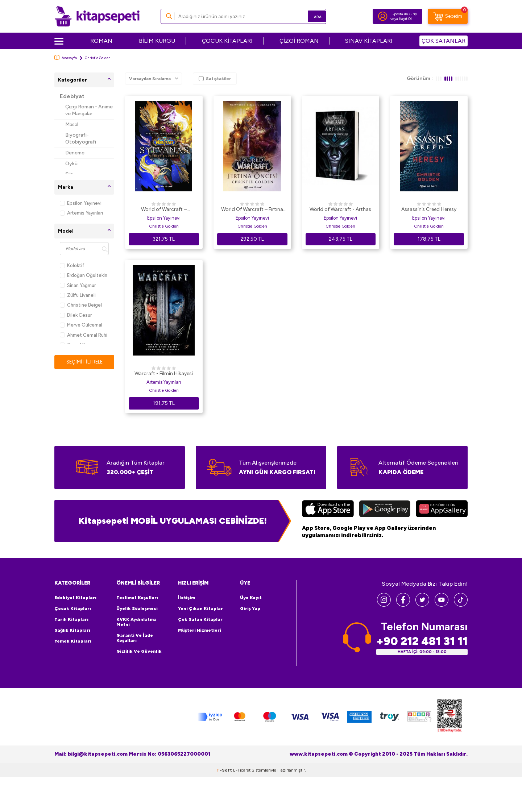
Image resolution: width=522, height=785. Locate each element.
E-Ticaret (241, 769)
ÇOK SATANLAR (443, 40)
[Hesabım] (383, 16)
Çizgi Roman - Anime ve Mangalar (89, 110)
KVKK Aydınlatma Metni (136, 622)
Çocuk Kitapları (72, 608)
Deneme (74, 153)
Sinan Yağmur (78, 285)
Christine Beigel (81, 305)
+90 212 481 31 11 (422, 641)
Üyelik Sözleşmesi (137, 608)
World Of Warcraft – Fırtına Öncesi (252, 209)
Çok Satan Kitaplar (200, 619)
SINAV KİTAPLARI (369, 40)
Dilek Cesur (76, 315)
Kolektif (72, 265)
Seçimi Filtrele (84, 362)
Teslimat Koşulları (137, 597)
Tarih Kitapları (71, 619)
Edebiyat (72, 96)
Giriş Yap (250, 608)
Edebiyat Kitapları (75, 597)
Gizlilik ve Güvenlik (139, 651)
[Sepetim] (447, 16)
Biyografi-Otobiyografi (80, 138)
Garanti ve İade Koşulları (134, 638)
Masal (71, 124)
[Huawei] (442, 509)
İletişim (186, 597)
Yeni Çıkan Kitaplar (200, 608)
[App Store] (328, 509)
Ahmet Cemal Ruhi (83, 335)
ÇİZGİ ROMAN (299, 40)
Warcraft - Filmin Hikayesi (163, 373)
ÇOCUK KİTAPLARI (227, 40)
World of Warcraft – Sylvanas (164, 209)
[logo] (97, 16)
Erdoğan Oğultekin (83, 275)
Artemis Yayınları (81, 213)
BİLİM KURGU (157, 40)
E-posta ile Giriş (403, 14)
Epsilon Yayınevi (81, 203)
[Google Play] (384, 509)
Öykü (71, 164)
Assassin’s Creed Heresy (428, 209)
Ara (310, 16)
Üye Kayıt (251, 597)
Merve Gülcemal (81, 325)
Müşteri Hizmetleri (199, 630)
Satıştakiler (215, 78)
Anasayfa (65, 57)
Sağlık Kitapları (72, 630)
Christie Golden (164, 226)
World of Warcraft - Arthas (340, 209)
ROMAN (101, 40)
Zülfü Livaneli (78, 295)
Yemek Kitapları (72, 641)
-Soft (224, 769)
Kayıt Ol (405, 18)
